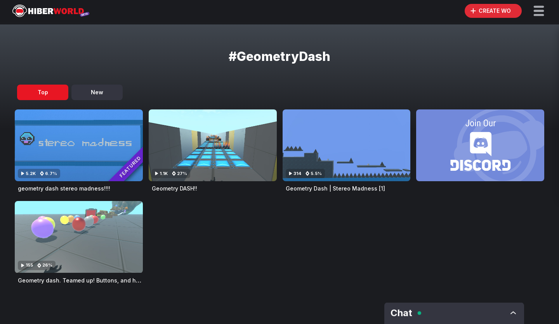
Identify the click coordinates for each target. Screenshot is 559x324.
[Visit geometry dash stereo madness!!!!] (79, 145)
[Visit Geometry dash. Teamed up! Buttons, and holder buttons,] (79, 237)
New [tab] (97, 92)
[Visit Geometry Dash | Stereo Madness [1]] (347, 145)
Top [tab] (43, 92)
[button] (539, 11)
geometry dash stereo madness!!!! (64, 188)
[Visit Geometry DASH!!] (213, 145)
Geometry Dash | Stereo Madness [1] (335, 188)
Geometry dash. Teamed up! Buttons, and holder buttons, (96, 280)
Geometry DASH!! (174, 188)
